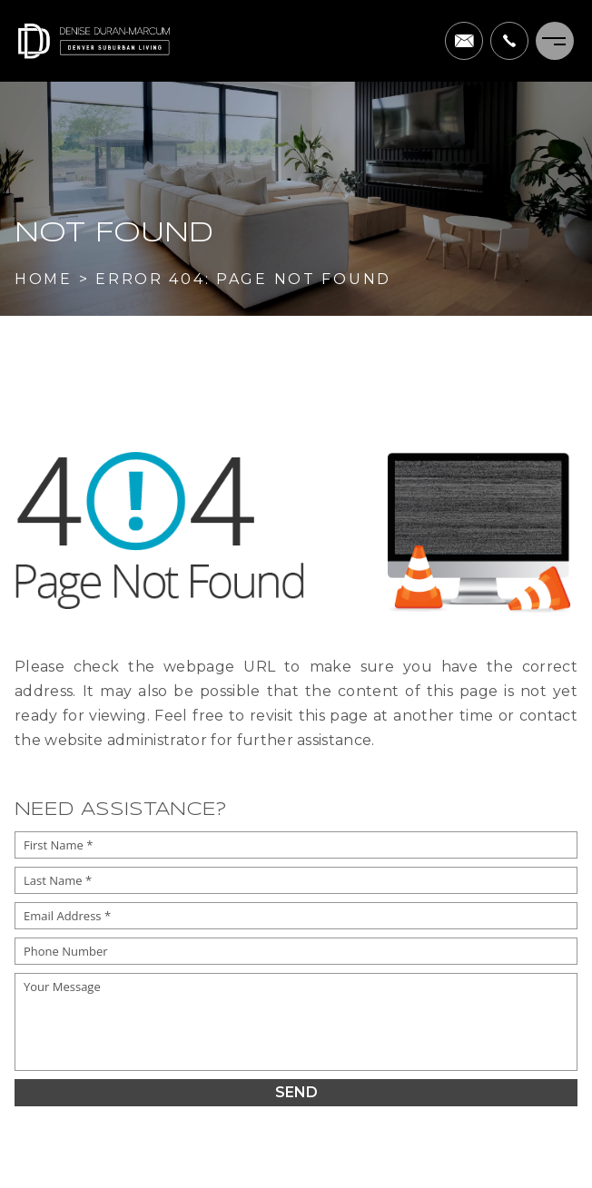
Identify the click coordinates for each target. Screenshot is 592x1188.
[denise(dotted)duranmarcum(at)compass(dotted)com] (464, 41)
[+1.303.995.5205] (509, 41)
